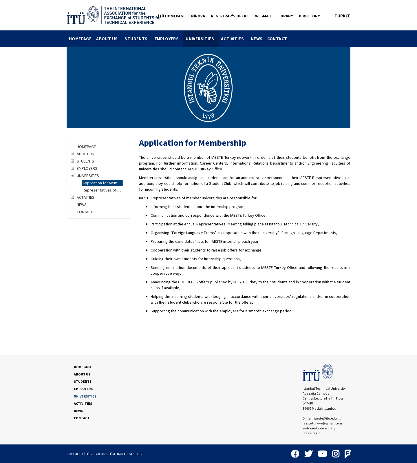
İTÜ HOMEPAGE (171, 16)
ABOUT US (109, 38)
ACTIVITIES (234, 38)
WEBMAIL (263, 16)
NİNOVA (198, 16)
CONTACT (277, 38)
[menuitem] (80, 38)
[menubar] (178, 38)
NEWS (257, 38)
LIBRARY (285, 16)
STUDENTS (138, 38)
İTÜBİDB (90, 454)
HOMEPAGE (80, 38)
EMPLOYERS (169, 38)
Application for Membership (103, 182)
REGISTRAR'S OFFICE (230, 16)
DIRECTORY (309, 16)
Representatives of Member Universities (103, 190)
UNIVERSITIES (202, 38)
